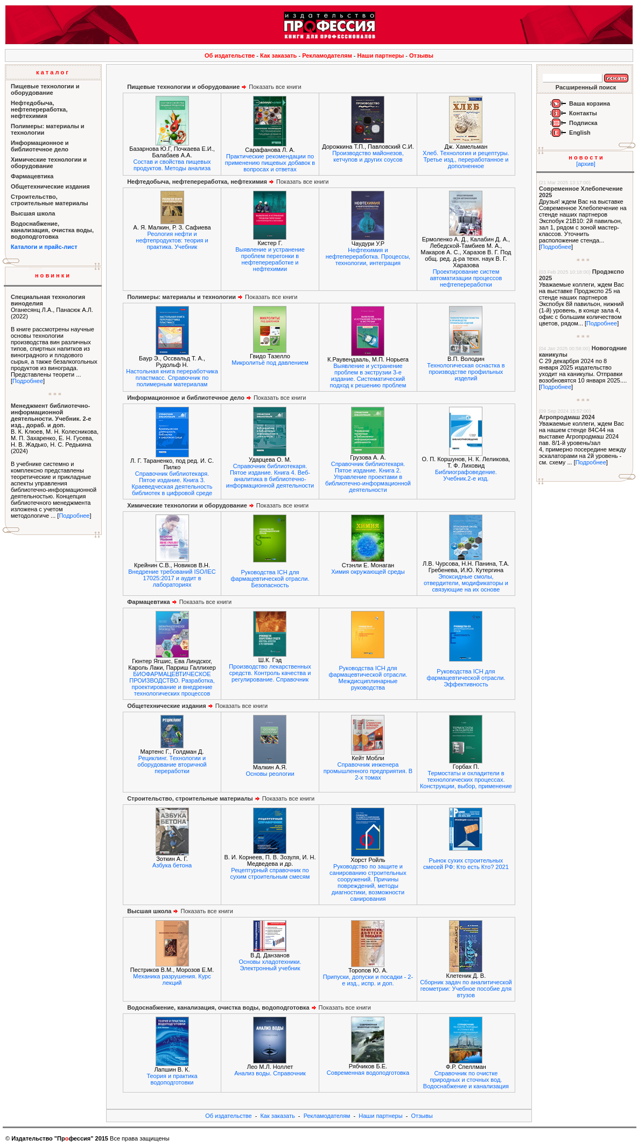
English (580, 132)
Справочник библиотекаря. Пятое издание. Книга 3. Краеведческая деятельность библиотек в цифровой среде (171, 483)
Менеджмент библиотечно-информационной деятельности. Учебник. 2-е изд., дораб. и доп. (51, 415)
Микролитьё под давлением (270, 362)
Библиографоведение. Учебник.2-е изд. (466, 475)
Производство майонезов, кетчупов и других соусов (368, 156)
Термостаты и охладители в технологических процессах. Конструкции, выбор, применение (466, 779)
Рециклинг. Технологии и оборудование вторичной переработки (171, 764)
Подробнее (27, 381)
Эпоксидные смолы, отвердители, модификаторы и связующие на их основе (466, 583)
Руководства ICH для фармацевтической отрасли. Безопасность (270, 578)
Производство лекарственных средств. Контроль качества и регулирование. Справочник (270, 673)
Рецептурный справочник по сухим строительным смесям (270, 873)
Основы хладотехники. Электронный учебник (270, 964)
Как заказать (278, 55)
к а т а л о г (52, 72)
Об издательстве (230, 55)
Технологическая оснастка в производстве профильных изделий (465, 371)
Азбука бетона (172, 865)
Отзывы (421, 55)
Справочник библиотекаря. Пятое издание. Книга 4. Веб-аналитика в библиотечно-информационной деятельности (270, 476)
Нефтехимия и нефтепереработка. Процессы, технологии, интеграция (368, 256)
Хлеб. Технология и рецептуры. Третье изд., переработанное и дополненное (466, 159)
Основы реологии (270, 773)
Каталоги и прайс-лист (44, 247)
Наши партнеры (380, 55)
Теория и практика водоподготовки (171, 1079)
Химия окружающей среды (368, 571)
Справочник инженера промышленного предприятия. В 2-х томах (368, 771)
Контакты (583, 113)
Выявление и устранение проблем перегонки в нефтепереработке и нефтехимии (270, 259)
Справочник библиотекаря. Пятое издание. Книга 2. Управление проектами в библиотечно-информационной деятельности (368, 477)
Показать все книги (214, 87)
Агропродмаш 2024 (567, 417)
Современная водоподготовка (368, 1072)
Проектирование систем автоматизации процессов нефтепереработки (466, 278)
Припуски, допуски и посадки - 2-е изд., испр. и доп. (368, 980)
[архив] (585, 164)
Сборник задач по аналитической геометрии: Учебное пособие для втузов (466, 988)
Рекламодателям (327, 55)
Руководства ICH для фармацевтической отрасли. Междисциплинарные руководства (367, 678)
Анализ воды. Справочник (270, 1073)
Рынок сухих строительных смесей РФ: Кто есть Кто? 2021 (466, 863)
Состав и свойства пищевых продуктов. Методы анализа (172, 164)
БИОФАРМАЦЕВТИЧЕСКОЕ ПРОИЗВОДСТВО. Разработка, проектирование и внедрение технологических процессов (171, 684)
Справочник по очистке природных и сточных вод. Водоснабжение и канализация (466, 1079)
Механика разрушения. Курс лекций (172, 979)
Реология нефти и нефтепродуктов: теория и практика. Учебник (172, 240)
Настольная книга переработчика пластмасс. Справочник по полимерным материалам (172, 377)
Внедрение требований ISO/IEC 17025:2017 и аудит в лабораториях (172, 578)
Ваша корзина (589, 103)
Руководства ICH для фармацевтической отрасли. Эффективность (465, 677)
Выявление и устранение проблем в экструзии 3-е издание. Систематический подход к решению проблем (368, 375)
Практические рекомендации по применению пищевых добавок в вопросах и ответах (270, 162)
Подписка (583, 123)
